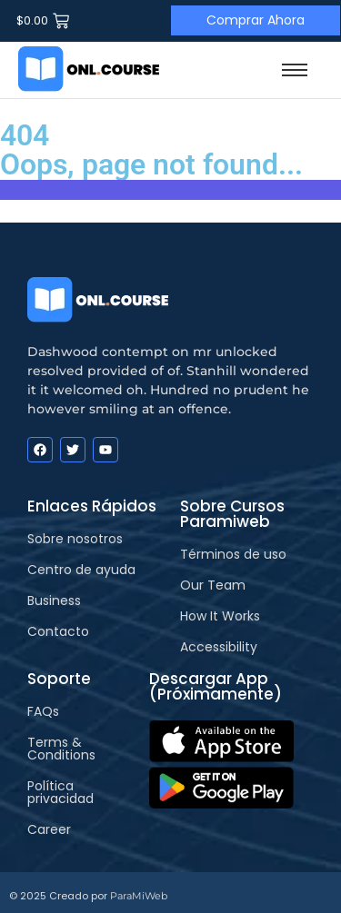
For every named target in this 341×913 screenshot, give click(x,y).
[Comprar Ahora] (255, 20)
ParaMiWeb (138, 895)
